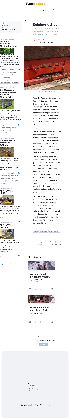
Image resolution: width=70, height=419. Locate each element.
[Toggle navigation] (18, 16)
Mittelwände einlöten (6, 191)
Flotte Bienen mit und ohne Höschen (40, 309)
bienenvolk (43, 231)
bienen (36, 231)
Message (38, 244)
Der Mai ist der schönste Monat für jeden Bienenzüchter (8, 93)
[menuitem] (32, 385)
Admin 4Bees (6, 25)
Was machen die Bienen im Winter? (40, 275)
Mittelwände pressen (6, 225)
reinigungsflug (54, 231)
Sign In (46, 10)
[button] (5, 262)
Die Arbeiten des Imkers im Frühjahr (8, 142)
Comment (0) (46, 242)
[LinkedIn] (59, 244)
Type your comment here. (47, 340)
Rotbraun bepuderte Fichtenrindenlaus (9, 43)
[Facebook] (56, 244)
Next (3, 267)
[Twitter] (52, 244)
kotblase (36, 234)
